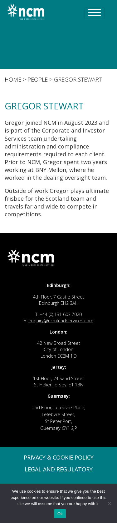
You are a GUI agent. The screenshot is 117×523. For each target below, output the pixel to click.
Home (13, 79)
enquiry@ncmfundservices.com (60, 321)
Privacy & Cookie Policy (59, 457)
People (37, 79)
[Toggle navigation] (94, 13)
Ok (60, 513)
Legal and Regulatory (59, 469)
